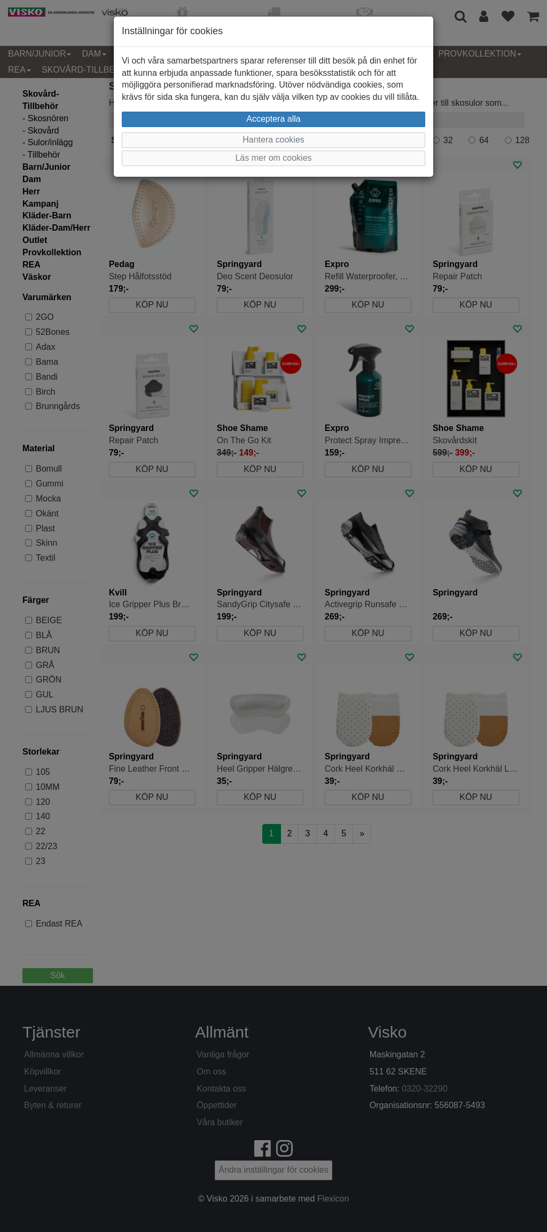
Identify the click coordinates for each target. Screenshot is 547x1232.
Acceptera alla (273, 118)
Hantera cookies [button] (273, 139)
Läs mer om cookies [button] (273, 157)
